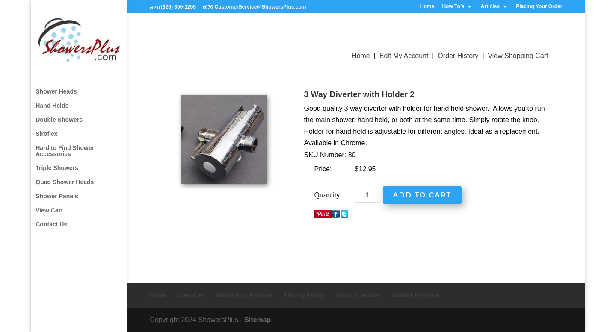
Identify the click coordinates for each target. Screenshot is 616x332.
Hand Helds (52, 98)
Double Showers (59, 112)
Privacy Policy (304, 295)
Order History (458, 55)
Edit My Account (404, 55)
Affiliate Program (415, 295)
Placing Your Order (539, 6)
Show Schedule (358, 295)
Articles (490, 6)
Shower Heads (56, 84)
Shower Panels (57, 188)
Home (427, 6)
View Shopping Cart (518, 55)
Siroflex (46, 126)
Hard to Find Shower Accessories (65, 143)
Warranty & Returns (244, 295)
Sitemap (257, 319)
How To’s (453, 6)
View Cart (49, 203)
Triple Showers (57, 160)
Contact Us (51, 217)
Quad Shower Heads (65, 174)
